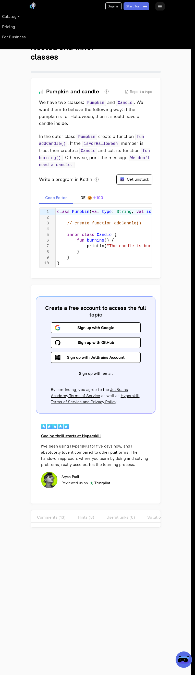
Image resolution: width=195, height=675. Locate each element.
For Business (14, 37)
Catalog (9, 16)
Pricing (8, 26)
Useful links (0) (120, 517)
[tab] (56, 198)
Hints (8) (86, 517)
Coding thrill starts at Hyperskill (71, 435)
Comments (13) (51, 517)
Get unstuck (134, 179)
